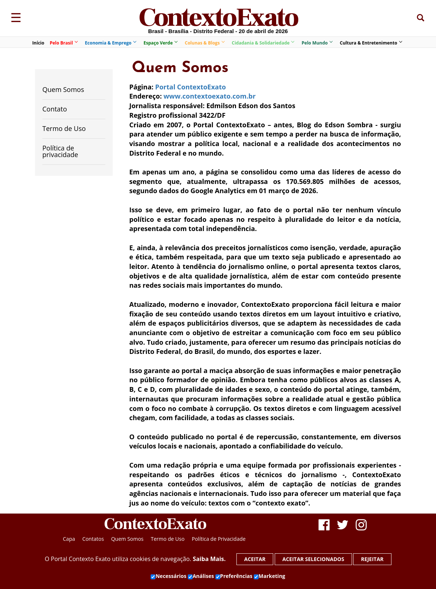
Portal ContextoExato (190, 86)
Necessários (168, 576)
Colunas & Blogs (204, 43)
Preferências (234, 576)
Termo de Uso (64, 128)
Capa (69, 538)
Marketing (269, 576)
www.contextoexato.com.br (210, 96)
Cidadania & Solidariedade (263, 43)
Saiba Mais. (209, 559)
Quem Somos (63, 89)
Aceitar (255, 559)
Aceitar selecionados (313, 559)
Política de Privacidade (219, 538)
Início (38, 43)
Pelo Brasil (63, 43)
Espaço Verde (160, 43)
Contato (54, 109)
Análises (201, 576)
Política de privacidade (60, 151)
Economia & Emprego (110, 43)
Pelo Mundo (317, 43)
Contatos (93, 538)
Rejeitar (372, 559)
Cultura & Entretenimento (371, 43)
